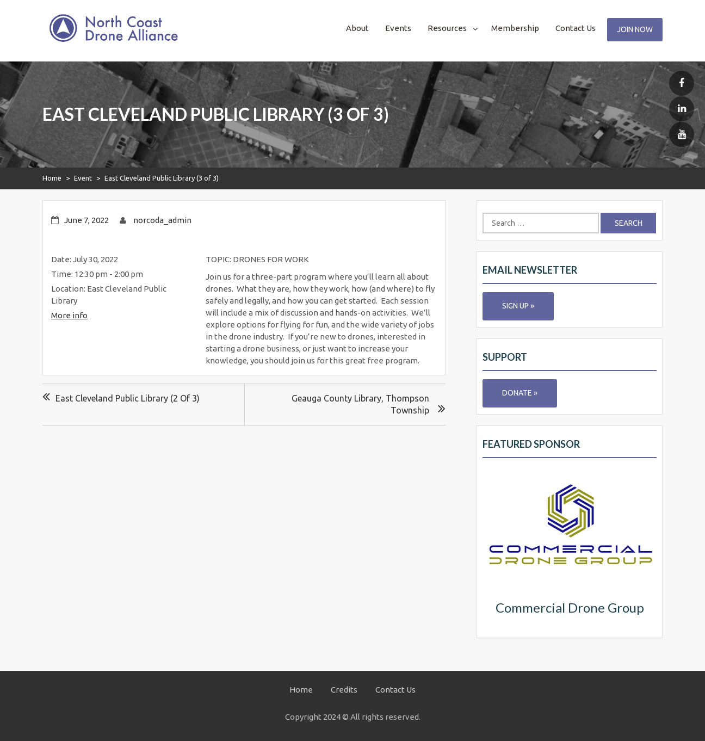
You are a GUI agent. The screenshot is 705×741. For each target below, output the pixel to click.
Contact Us (575, 28)
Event (83, 178)
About (357, 28)
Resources (447, 28)
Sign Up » (518, 305)
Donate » (519, 392)
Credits (344, 689)
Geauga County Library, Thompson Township (360, 404)
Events (398, 28)
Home (51, 178)
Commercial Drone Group (570, 607)
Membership (515, 28)
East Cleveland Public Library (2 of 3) (127, 398)
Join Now (635, 29)
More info (69, 315)
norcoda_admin (162, 220)
